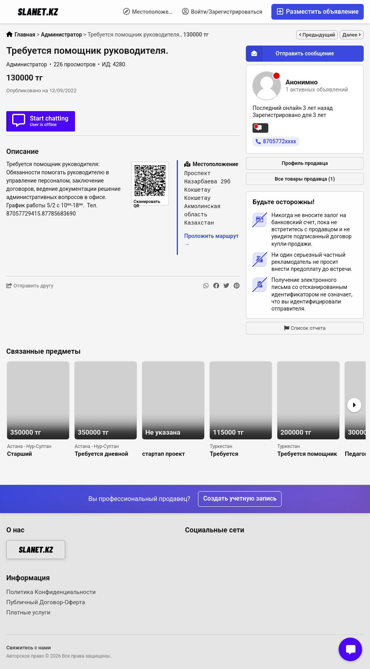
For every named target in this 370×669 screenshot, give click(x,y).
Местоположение (150, 11)
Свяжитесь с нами (28, 648)
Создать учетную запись (240, 499)
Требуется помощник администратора (307, 454)
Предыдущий (317, 35)
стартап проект (163, 454)
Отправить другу (29, 286)
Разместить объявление (318, 11)
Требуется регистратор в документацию (231, 454)
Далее (352, 35)
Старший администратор (28, 454)
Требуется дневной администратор (101, 454)
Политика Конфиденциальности (51, 592)
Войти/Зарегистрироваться (222, 11)
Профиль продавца (305, 163)
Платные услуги (28, 612)
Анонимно (302, 82)
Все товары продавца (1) (305, 179)
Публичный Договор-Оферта (45, 602)
